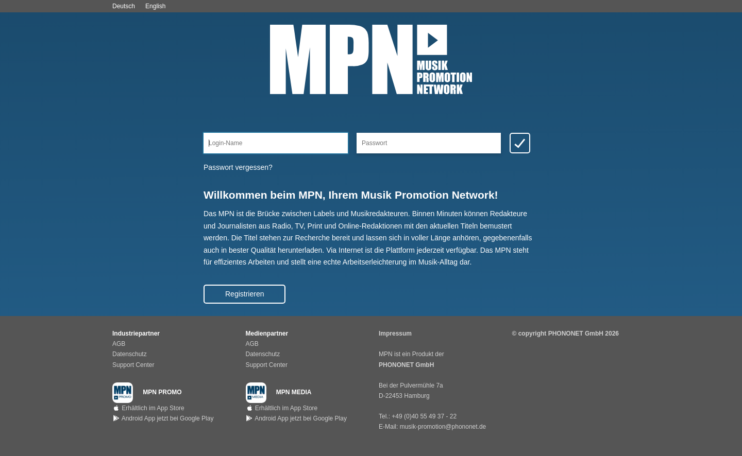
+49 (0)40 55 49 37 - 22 (424, 416)
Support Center (133, 365)
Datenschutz (129, 354)
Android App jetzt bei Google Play (162, 418)
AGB (118, 343)
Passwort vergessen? (238, 167)
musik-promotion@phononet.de (443, 426)
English (155, 6)
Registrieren (244, 294)
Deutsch (123, 6)
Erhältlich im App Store (148, 408)
